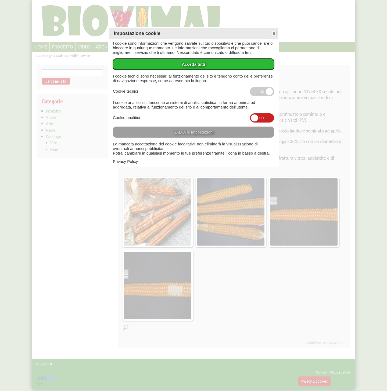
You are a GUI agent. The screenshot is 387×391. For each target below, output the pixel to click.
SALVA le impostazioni (193, 132)
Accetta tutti (193, 64)
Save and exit (273, 33)
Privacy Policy (125, 161)
